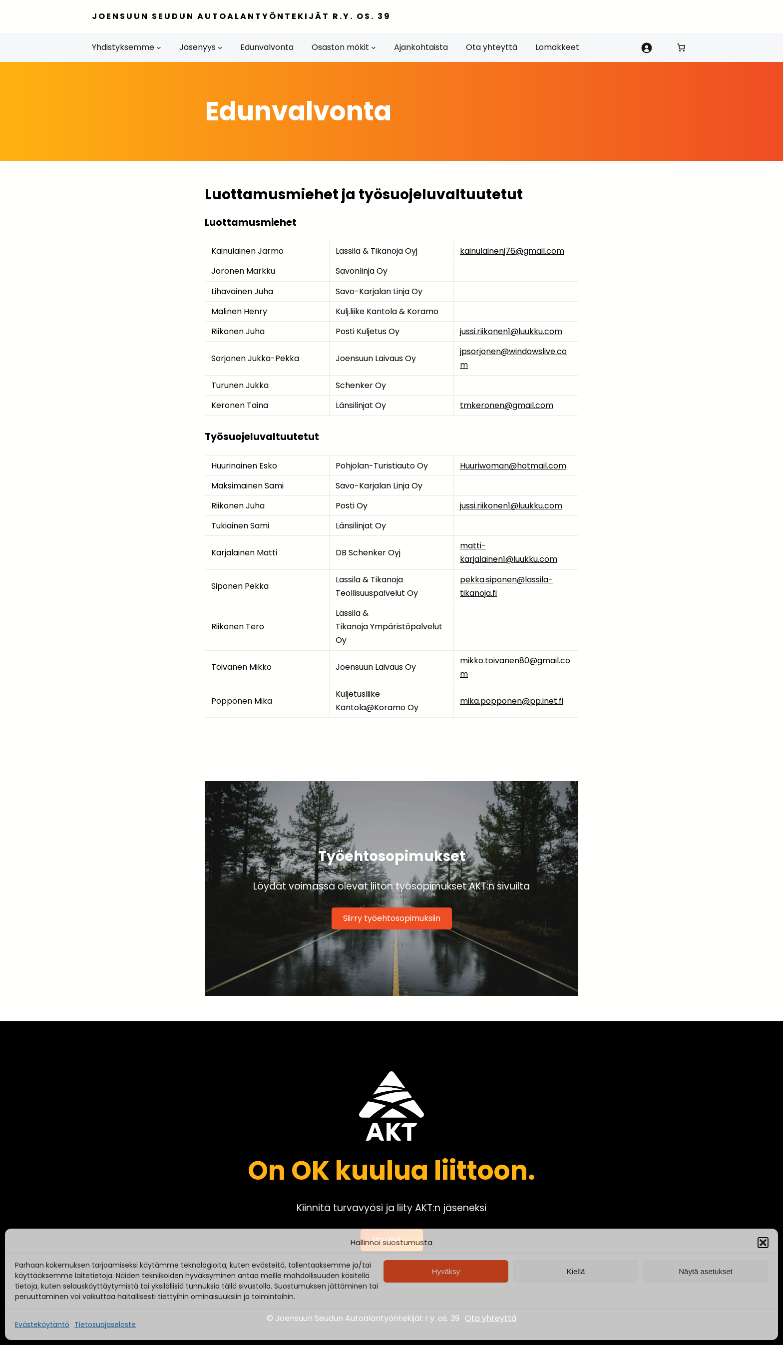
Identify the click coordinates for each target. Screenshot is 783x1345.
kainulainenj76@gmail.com (512, 251)
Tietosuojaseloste (105, 1325)
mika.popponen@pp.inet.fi (511, 701)
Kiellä (576, 1271)
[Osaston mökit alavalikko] (373, 47)
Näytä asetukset (706, 1271)
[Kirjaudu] (646, 47)
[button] (763, 1243)
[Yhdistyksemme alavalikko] (158, 47)
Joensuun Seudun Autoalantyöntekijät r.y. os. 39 (241, 16)
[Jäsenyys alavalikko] (220, 47)
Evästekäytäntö (42, 1325)
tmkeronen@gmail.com (506, 405)
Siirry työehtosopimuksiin (391, 918)
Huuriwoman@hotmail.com (513, 465)
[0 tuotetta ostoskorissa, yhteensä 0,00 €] (681, 47)
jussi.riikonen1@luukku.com (511, 331)
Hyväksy (446, 1271)
